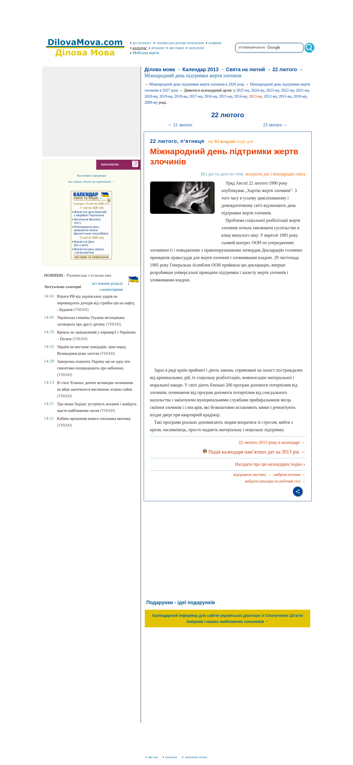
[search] (269, 47)
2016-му (210, 96)
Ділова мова (160, 69)
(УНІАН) (81, 310)
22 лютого (284, 69)
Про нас (152, 757)
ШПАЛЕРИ (195, 48)
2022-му (287, 90)
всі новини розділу (107, 283)
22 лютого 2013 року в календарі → (272, 442)
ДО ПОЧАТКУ (141, 43)
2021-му (302, 90)
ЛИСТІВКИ (175, 48)
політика (170, 757)
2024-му (257, 90)
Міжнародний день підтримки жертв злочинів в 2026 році (196, 84)
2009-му (151, 102)
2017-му (195, 96)
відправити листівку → (252, 475)
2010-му (300, 96)
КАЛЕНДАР (138, 48)
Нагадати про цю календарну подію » (270, 464)
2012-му (270, 96)
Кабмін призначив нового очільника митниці (93, 419)
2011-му (285, 96)
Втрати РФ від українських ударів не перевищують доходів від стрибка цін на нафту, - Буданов (96, 303)
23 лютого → (275, 124)
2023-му (272, 90)
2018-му (180, 96)
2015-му (225, 96)
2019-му (165, 96)
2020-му (151, 96)
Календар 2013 (201, 69)
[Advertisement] (176, 16)
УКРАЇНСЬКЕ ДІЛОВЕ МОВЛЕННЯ (178, 43)
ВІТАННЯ (156, 48)
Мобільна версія (145, 53)
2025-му (242, 90)
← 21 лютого (180, 124)
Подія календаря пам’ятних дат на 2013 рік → (254, 452)
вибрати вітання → (289, 475)
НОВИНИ (213, 43)
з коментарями (111, 289)
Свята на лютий (245, 69)
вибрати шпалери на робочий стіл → (275, 481)
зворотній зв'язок (195, 757)
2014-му (240, 96)
